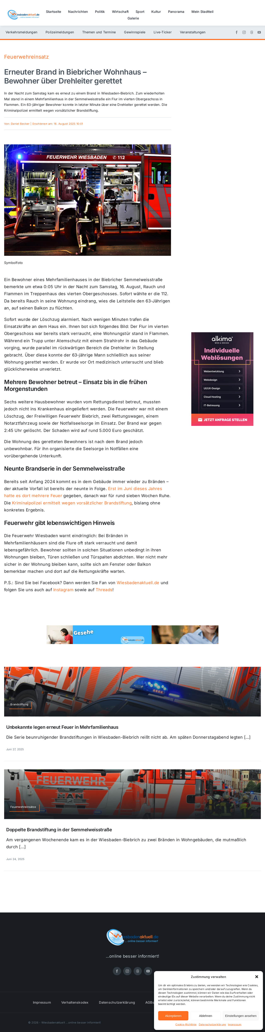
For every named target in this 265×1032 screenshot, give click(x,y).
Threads (104, 589)
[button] (257, 977)
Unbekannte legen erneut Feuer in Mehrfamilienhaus (62, 727)
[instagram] (244, 32)
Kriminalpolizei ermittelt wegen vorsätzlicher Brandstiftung (72, 502)
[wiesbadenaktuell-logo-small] (23, 12)
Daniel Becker (20, 123)
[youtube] (259, 32)
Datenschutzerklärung (212, 1024)
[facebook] (236, 32)
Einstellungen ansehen (241, 1015)
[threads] (251, 32)
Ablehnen (205, 1015)
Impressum (234, 1024)
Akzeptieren (173, 1015)
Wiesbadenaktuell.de (138, 582)
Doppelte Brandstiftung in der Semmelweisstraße (59, 829)
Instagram (63, 589)
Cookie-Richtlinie (185, 1024)
